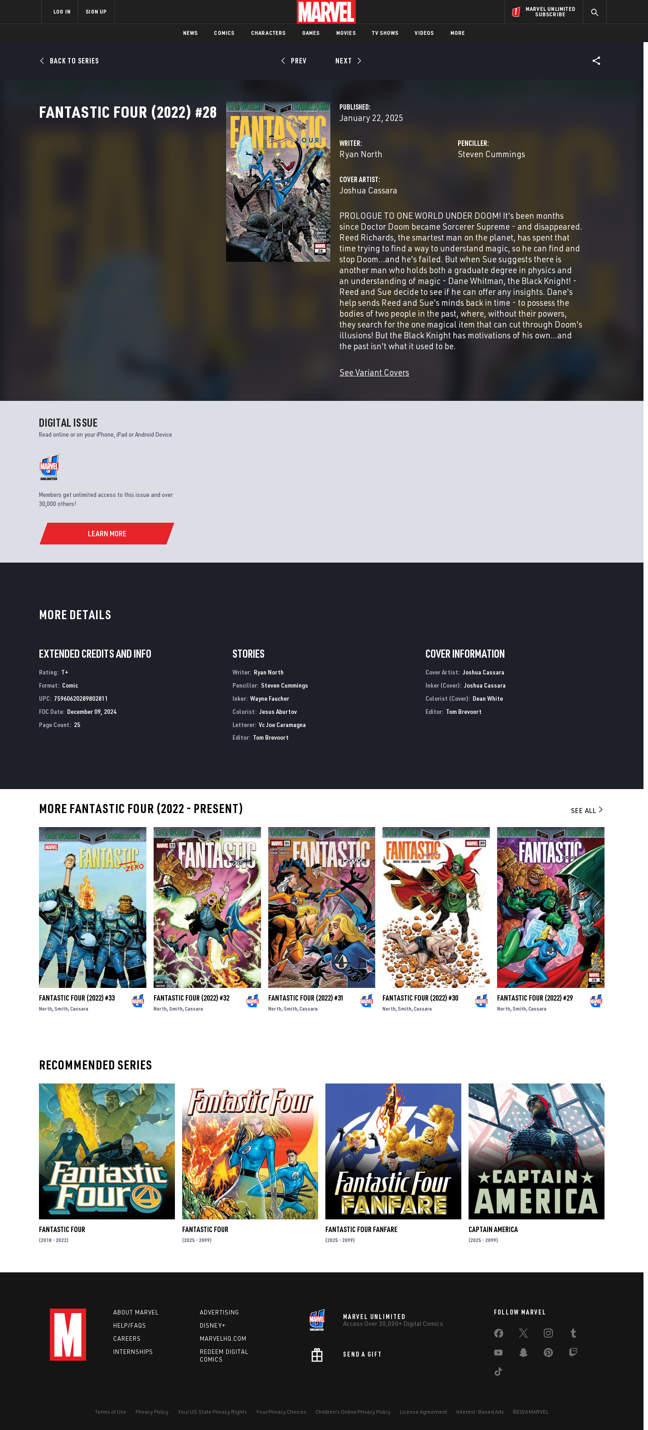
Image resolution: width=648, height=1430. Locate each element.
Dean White (488, 694)
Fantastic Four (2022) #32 (191, 994)
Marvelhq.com (223, 1335)
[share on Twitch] (573, 1351)
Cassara (79, 1004)
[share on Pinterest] (548, 1351)
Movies (346, 32)
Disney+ (213, 1322)
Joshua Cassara (237, 230)
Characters (268, 32)
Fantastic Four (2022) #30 (420, 994)
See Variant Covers (243, 368)
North (45, 1004)
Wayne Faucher (269, 694)
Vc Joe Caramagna (282, 721)
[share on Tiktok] (498, 1370)
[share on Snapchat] (523, 1351)
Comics (224, 32)
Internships (133, 1348)
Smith (61, 1004)
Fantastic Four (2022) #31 (306, 994)
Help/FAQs (129, 1322)
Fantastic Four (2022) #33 (77, 994)
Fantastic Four (62, 1225)
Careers (127, 1335)
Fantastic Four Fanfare (361, 1225)
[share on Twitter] (523, 1331)
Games (311, 32)
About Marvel (136, 1309)
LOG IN (62, 11)
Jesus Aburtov (278, 708)
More (457, 32)
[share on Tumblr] (573, 1331)
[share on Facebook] (498, 1332)
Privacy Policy (152, 1408)
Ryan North (229, 193)
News (190, 32)
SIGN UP (96, 11)
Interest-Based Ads (480, 1408)
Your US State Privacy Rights (212, 1408)
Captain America (493, 1225)
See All (587, 806)
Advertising (219, 1309)
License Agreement (423, 1408)
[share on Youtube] (498, 1351)
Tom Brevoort (271, 733)
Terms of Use (110, 1408)
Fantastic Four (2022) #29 (535, 994)
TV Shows (385, 32)
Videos (424, 32)
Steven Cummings (425, 193)
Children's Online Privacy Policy (353, 1408)
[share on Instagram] (548, 1331)
